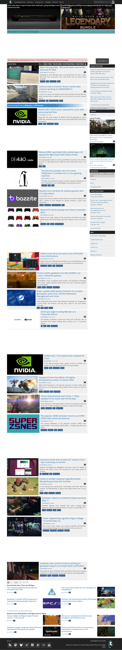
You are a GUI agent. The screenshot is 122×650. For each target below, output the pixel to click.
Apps (38, 308)
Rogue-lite (49, 510)
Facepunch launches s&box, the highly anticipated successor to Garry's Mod (57, 378)
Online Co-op (56, 287)
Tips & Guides (57, 64)
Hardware (44, 185)
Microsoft (42, 81)
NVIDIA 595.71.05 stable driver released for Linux (64, 357)
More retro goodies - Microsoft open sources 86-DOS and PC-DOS (62, 68)
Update (51, 308)
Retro (59, 81)
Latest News (12, 64)
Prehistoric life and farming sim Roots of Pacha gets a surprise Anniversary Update (79, 600)
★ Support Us (102, 61)
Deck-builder (53, 530)
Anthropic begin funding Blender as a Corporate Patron (58, 313)
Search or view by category (98, 108)
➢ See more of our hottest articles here (19, 611)
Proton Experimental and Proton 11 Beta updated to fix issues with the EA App (60, 397)
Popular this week (96, 66)
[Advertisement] (61, 46)
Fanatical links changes (97, 222)
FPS (47, 100)
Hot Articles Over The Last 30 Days (20, 585)
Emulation (50, 430)
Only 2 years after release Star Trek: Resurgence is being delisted (78, 589)
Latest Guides (95, 118)
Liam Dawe (44, 72)
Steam (61, 100)
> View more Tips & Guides (98, 168)
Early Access (43, 575)
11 (113, 141)
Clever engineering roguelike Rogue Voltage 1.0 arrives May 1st (63, 519)
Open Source (53, 81)
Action (43, 287)
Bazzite (41, 205)
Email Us (93, 115)
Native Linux (42, 100)
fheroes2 (11, 620)
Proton (39, 287)
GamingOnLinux (19, 2)
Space (54, 510)
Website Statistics (96, 255)
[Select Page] (25, 582)
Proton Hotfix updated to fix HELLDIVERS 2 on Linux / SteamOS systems (59, 274)
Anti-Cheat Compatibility (98, 236)
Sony (53, 185)
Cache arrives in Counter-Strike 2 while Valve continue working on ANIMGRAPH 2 (60, 87)
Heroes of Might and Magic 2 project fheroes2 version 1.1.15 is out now (22, 617)
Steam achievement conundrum (100, 216)
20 (84, 316)
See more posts (95, 228)
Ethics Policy (94, 645)
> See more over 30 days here (99, 105)
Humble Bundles (95, 187)
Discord (55, 2)
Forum (61, 2)
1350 (15, 582)
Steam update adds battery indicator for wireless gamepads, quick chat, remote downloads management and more (60, 294)
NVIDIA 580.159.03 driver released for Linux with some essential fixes (61, 110)
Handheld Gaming (56, 205)
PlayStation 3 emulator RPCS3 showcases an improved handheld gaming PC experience (22, 600)
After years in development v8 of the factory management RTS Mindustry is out (76, 617)
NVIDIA (56, 124)
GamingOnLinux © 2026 (98, 641)
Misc (47, 81)
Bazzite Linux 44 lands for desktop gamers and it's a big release (61, 192)
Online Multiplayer (53, 100)
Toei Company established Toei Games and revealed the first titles (22, 589)
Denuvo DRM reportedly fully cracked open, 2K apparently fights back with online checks (61, 153)
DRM (40, 166)
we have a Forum (22, 32)
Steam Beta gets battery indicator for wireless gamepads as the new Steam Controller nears (102, 71)
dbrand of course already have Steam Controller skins (63, 211)
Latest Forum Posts (97, 191)
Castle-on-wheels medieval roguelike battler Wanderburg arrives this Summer (60, 480)
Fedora (49, 265)
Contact (93, 111)
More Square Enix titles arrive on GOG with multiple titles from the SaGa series (101, 99)
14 (84, 464)
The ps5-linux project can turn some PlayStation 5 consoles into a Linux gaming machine (61, 173)
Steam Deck (80, 64)
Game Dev (46, 391)
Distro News (47, 205)
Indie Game (51, 493)
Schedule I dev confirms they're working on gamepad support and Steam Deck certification (62, 564)
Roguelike (58, 493)
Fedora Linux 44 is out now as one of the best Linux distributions (61, 254)
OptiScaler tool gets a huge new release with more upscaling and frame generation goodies (24, 628)
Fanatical (93, 179)
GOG (92, 183)
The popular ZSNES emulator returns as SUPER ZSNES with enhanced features (62, 417)
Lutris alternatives (96, 194)
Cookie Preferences (96, 240)
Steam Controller (59, 224)
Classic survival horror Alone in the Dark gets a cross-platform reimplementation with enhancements (77, 629)
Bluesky (48, 2)
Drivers (40, 124)
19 (69, 592)
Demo (46, 493)
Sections (30, 2)
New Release (50, 124)
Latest (45, 64)
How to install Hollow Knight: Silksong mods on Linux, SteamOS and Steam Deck (102, 160)
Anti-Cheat (49, 287)
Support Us (94, 243)
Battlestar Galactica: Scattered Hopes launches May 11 (64, 499)
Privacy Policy (84, 645)
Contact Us (39, 2)
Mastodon (39, 105)
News (50, 64)
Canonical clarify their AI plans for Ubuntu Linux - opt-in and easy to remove (62, 461)
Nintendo (60, 430)
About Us (93, 251)
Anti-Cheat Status (69, 64)
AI (41, 326)
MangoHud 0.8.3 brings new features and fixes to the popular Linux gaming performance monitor (102, 85)
